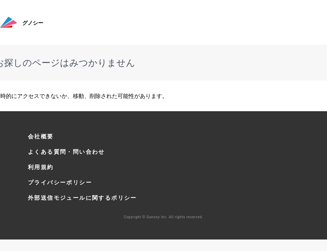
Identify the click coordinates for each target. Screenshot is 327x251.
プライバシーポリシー (60, 182)
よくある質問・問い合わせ (66, 151)
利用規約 (41, 166)
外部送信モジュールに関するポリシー (82, 197)
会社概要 (41, 136)
